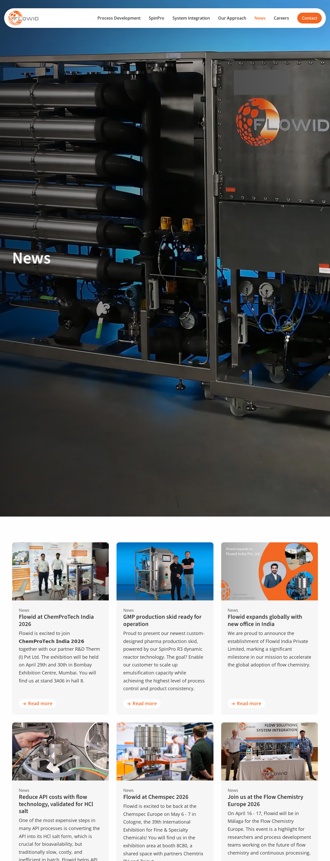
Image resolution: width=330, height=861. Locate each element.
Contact (309, 18)
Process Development (119, 18)
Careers (281, 18)
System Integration (191, 18)
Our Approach (232, 18)
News (260, 18)
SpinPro (156, 18)
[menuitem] (119, 18)
